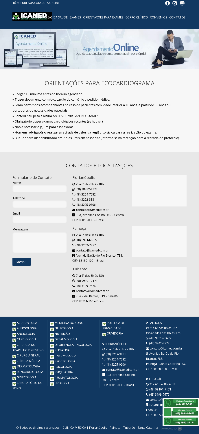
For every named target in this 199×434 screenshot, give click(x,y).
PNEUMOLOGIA (63, 356)
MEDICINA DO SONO (66, 323)
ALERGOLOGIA (24, 328)
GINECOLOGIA (24, 377)
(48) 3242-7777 (84, 245)
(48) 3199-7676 (84, 286)
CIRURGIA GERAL (26, 355)
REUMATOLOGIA (64, 378)
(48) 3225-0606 (84, 205)
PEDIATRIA (60, 350)
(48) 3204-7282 (84, 194)
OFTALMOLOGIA (63, 339)
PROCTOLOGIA (62, 361)
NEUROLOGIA (61, 328)
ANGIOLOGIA (23, 334)
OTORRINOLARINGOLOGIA (71, 345)
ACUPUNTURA (24, 323)
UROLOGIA (59, 383)
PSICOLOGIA (61, 367)
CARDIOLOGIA (24, 339)
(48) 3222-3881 (84, 200)
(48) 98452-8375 (84, 189)
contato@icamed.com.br (90, 210)
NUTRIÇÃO (60, 334)
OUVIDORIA (112, 333)
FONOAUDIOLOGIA (27, 372)
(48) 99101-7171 (84, 281)
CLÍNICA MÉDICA (26, 361)
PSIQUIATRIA (61, 372)
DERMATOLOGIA (26, 366)
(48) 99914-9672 (84, 240)
